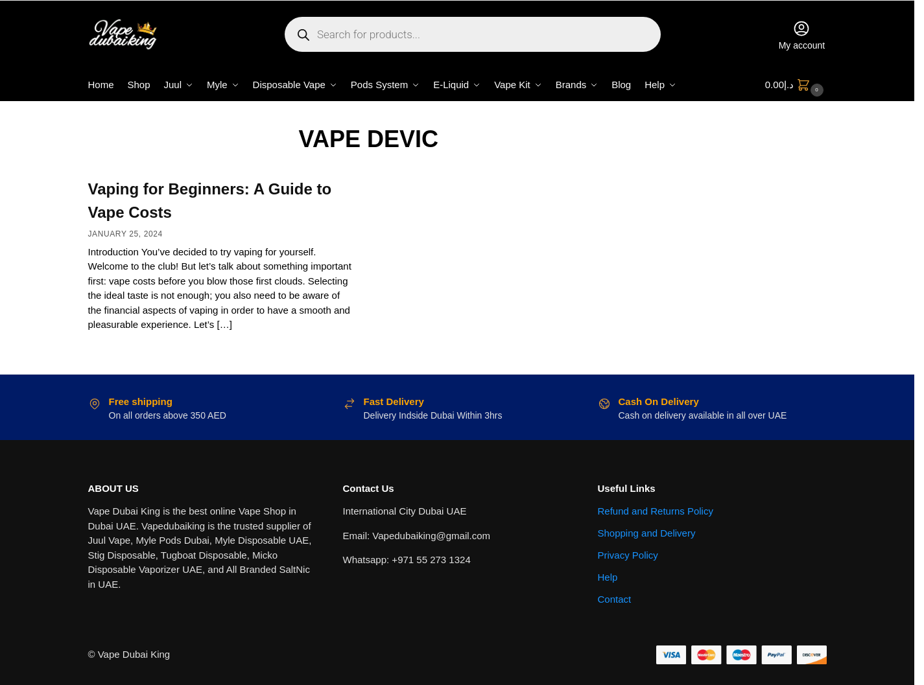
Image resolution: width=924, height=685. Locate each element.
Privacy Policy (628, 555)
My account (802, 35)
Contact (615, 599)
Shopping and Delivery (647, 533)
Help (608, 577)
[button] (796, 85)
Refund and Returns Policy (655, 511)
